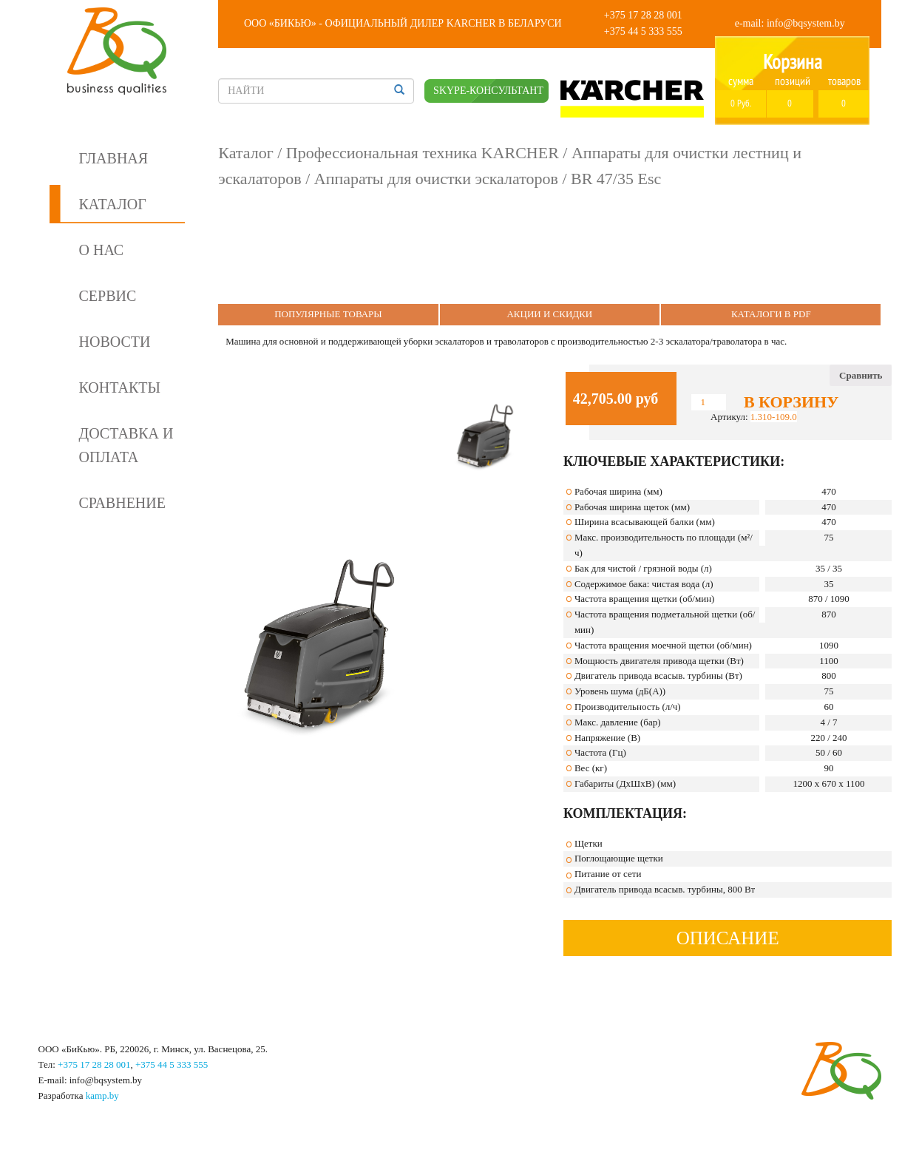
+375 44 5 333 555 (643, 31)
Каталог (112, 204)
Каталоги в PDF (771, 313)
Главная (114, 158)
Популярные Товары (328, 313)
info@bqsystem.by (806, 23)
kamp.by (102, 1095)
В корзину (791, 402)
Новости (115, 341)
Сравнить (860, 375)
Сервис (108, 296)
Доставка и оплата (126, 445)
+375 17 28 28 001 (643, 15)
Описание (727, 938)
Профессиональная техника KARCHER (422, 152)
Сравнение (122, 503)
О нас (101, 250)
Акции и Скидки (549, 313)
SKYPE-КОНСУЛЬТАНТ (488, 90)
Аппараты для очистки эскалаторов (436, 178)
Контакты (119, 387)
